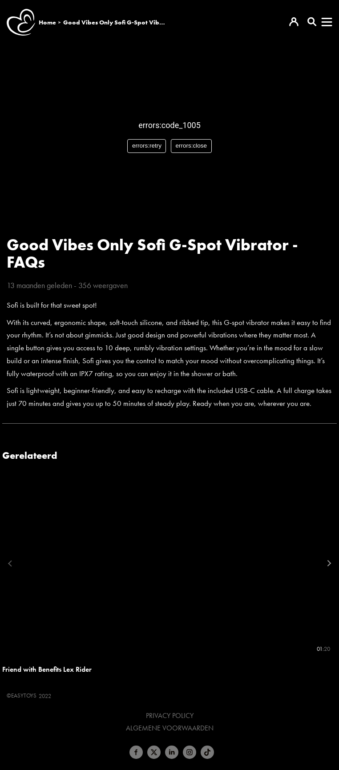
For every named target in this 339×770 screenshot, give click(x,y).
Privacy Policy (170, 715)
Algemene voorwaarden (170, 728)
